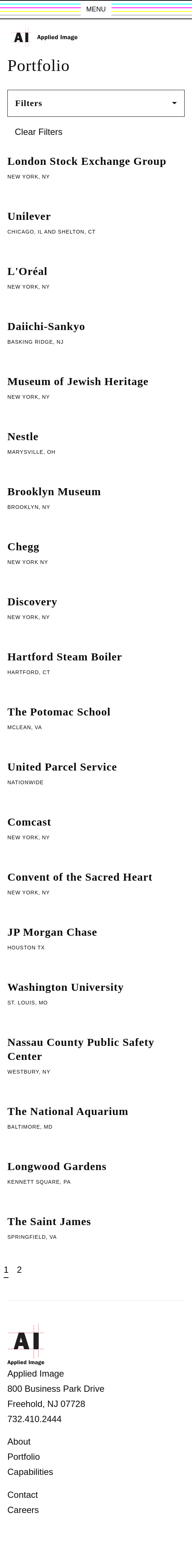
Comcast (29, 822)
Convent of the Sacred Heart (79, 877)
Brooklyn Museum (54, 491)
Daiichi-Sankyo (46, 326)
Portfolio (23, 1457)
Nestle (22, 436)
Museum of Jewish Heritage (77, 381)
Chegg (23, 546)
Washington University (65, 987)
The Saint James (49, 1221)
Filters (96, 103)
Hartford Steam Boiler (64, 656)
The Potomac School (59, 712)
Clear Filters (38, 132)
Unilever (29, 216)
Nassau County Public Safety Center (80, 1049)
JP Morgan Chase (52, 932)
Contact (22, 1495)
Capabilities (30, 1472)
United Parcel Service (62, 767)
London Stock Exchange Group (87, 161)
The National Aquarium (67, 1111)
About (19, 1441)
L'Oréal (27, 271)
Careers (23, 1510)
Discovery (32, 601)
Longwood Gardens (57, 1166)
